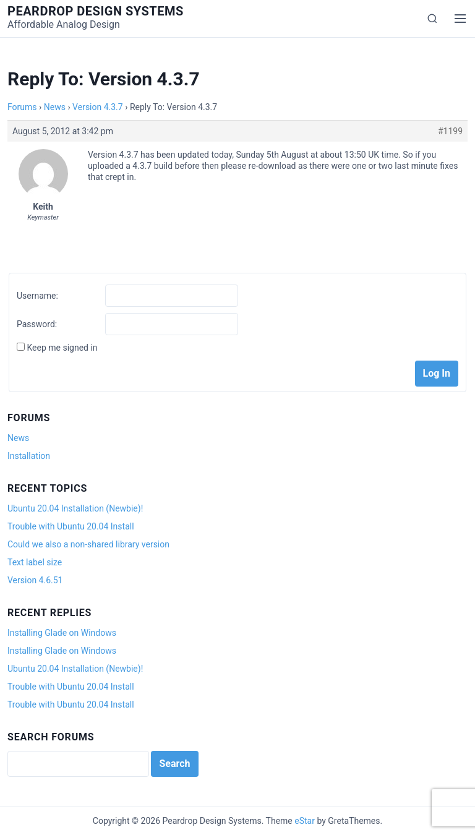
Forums (22, 107)
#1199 (450, 131)
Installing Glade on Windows (61, 633)
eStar (304, 821)
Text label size (34, 562)
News (55, 107)
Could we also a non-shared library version (88, 544)
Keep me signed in (62, 348)
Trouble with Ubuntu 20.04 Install (70, 526)
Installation (28, 456)
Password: (37, 324)
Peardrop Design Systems (95, 11)
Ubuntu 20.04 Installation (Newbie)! (75, 508)
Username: (37, 296)
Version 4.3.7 (97, 107)
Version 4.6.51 (34, 580)
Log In (436, 373)
